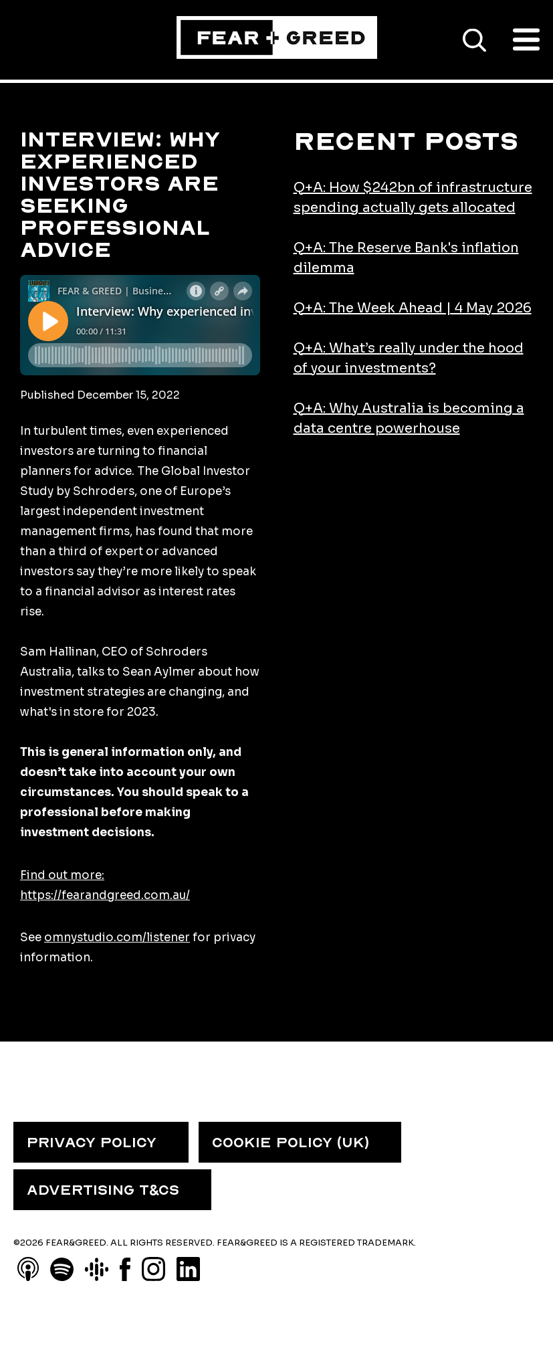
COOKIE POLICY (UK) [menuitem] (290, 1142)
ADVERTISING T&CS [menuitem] (103, 1190)
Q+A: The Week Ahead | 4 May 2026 (413, 308)
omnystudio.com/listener (117, 938)
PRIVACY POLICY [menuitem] (91, 1142)
